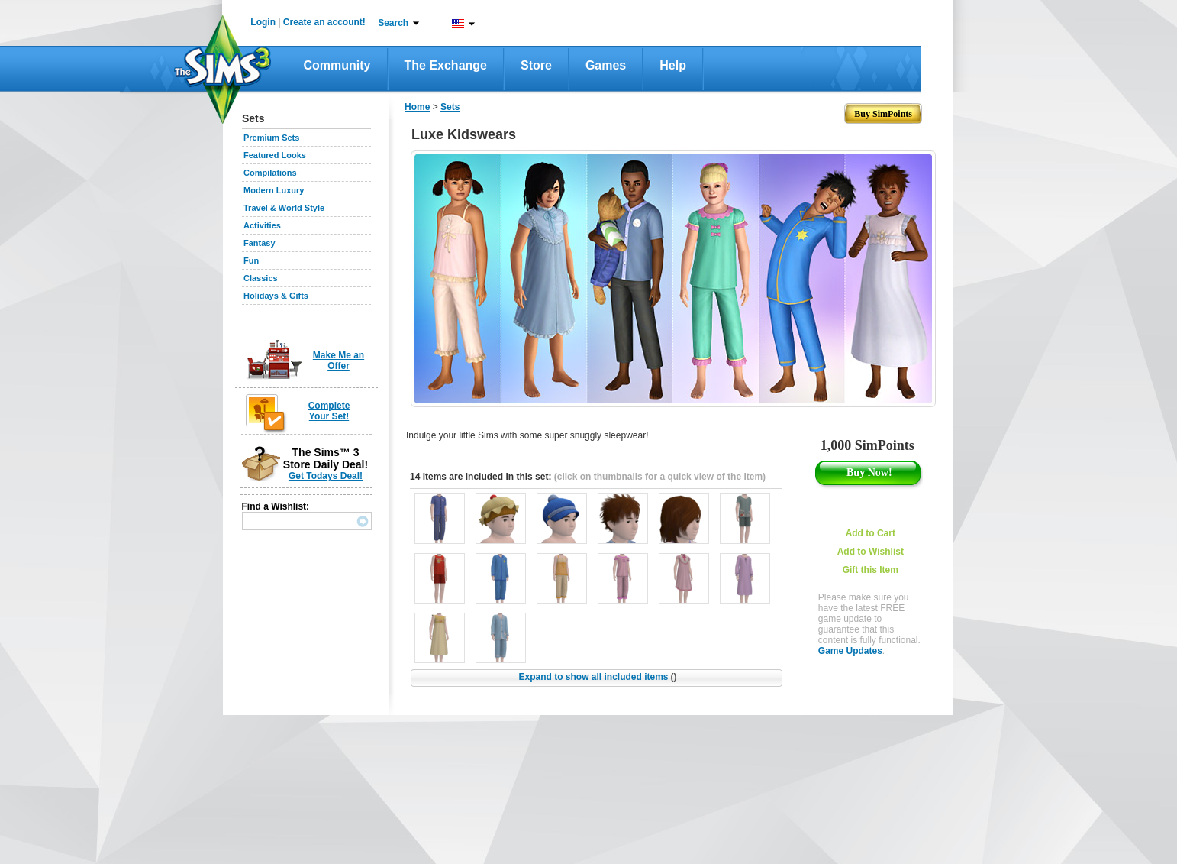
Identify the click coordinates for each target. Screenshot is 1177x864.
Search (393, 23)
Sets (450, 107)
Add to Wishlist (870, 551)
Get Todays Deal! (326, 476)
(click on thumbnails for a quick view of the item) (660, 476)
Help (672, 65)
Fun (251, 260)
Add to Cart (870, 533)
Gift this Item (870, 570)
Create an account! (324, 22)
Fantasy (259, 243)
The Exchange (446, 65)
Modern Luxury (273, 190)
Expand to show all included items (597, 676)
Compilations (270, 172)
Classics (260, 278)
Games (605, 65)
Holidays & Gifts (275, 295)
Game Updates (850, 651)
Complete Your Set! (329, 411)
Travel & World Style (283, 207)
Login (263, 22)
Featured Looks (274, 155)
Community (337, 65)
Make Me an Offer (338, 360)
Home (417, 107)
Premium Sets (271, 137)
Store (536, 65)
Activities (262, 225)
